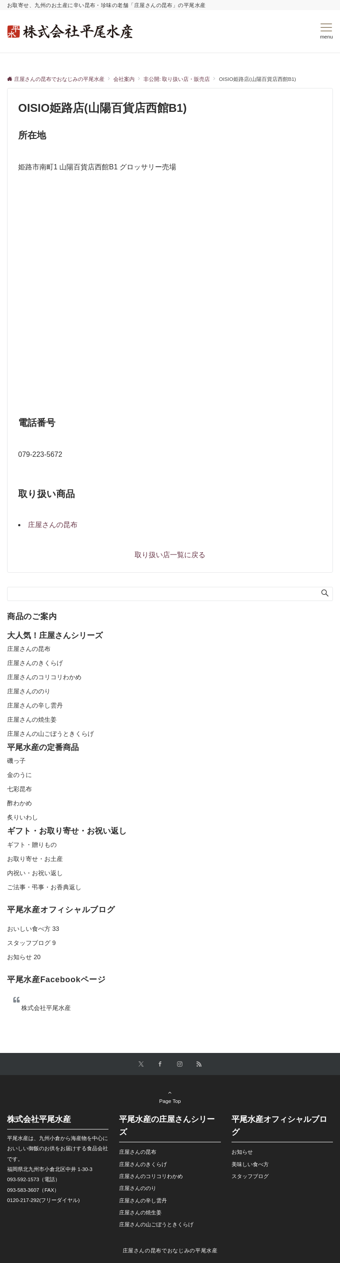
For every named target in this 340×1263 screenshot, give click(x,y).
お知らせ (24, 957)
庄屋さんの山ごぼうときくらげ (50, 733)
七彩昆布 (19, 788)
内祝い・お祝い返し (35, 872)
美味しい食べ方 (250, 1164)
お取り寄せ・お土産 (35, 858)
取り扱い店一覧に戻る (170, 555)
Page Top (170, 1096)
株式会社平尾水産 (46, 1007)
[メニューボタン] (326, 31)
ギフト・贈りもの (32, 844)
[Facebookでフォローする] (160, 1064)
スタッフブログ (31, 942)
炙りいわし (22, 817)
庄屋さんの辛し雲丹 (35, 705)
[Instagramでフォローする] (179, 1064)
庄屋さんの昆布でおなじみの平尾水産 (170, 1250)
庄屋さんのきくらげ (35, 662)
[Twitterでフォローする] (141, 1064)
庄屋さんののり (28, 691)
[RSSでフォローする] (199, 1064)
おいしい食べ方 (33, 928)
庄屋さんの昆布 (52, 524)
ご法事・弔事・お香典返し (44, 887)
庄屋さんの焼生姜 (32, 719)
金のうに (19, 774)
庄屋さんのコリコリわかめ (44, 677)
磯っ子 (16, 760)
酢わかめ (19, 803)
